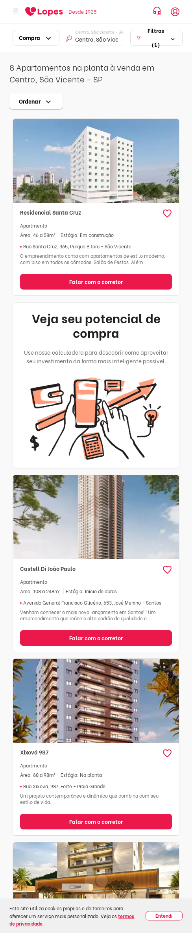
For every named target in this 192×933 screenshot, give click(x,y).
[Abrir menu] (16, 11)
